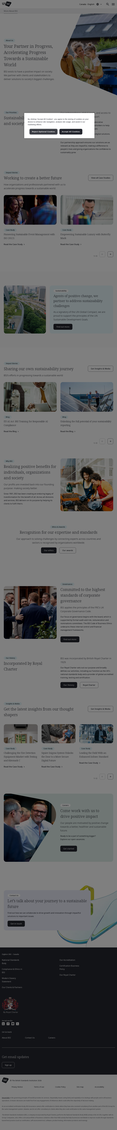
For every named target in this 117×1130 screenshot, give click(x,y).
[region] (59, 125)
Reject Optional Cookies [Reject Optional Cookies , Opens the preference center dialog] (43, 132)
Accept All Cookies (71, 132)
